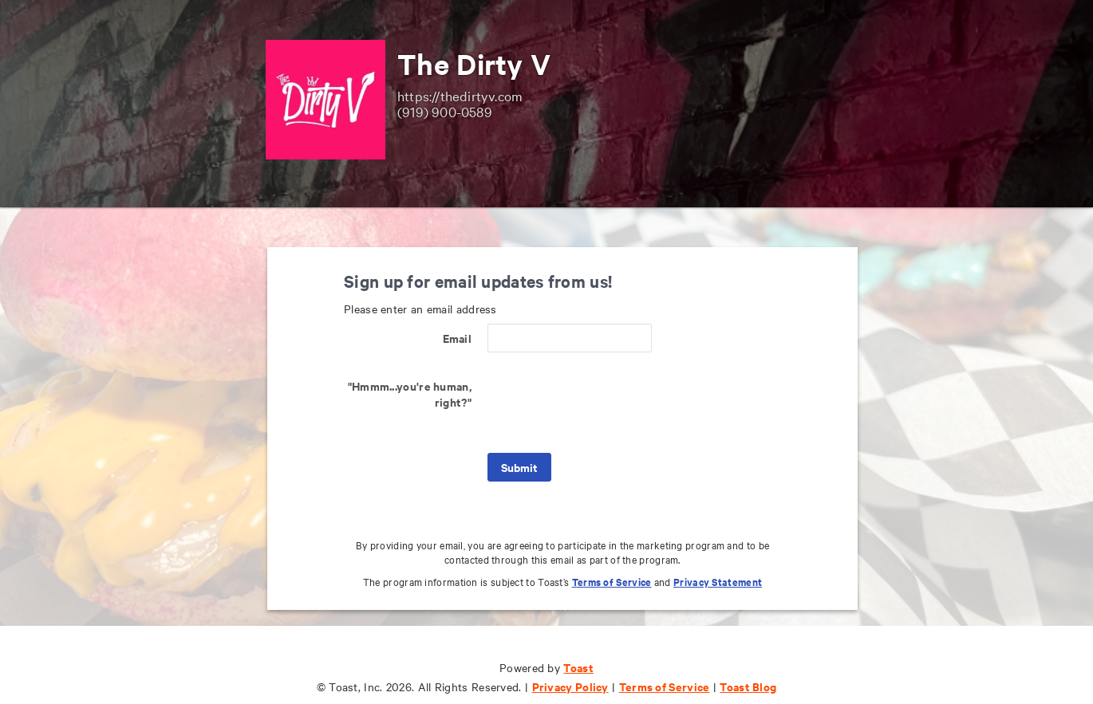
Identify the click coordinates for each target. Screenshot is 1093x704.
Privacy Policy (570, 686)
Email (457, 337)
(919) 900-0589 (444, 111)
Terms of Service (612, 581)
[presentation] (608, 403)
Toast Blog (748, 686)
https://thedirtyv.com (460, 95)
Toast (578, 667)
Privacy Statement (717, 581)
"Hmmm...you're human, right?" (410, 393)
